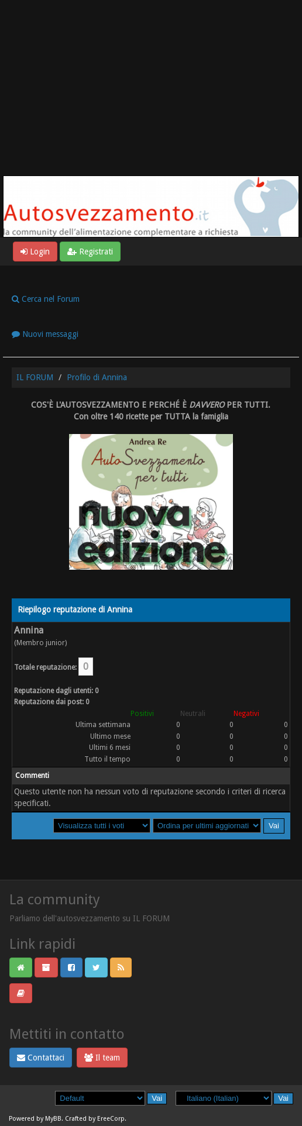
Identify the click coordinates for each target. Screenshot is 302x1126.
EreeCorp (111, 1118)
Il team (102, 1057)
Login (35, 251)
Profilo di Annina (97, 377)
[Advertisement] (151, 88)
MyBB (53, 1118)
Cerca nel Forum (46, 299)
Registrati (90, 251)
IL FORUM (34, 377)
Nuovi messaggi (45, 334)
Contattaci (40, 1057)
